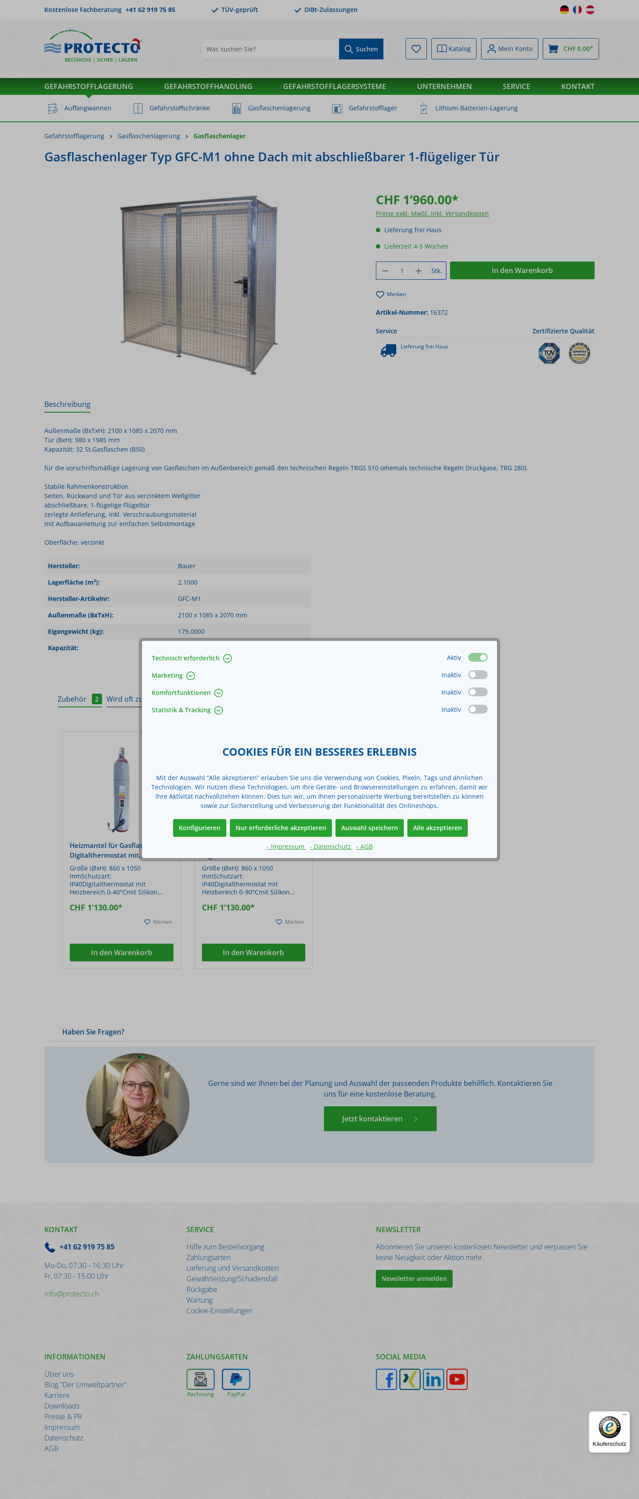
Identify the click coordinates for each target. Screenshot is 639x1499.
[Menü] (624, 1416)
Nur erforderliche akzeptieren (281, 828)
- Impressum (286, 846)
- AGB (364, 846)
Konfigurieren (200, 828)
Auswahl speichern (369, 828)
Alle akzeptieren (437, 828)
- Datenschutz (331, 846)
